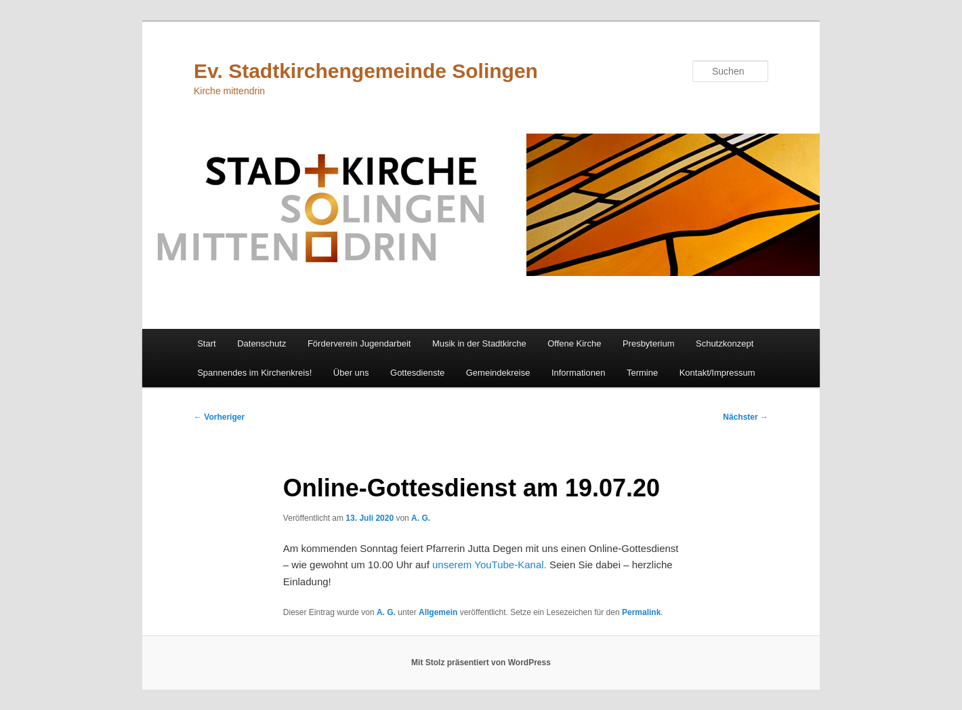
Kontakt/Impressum (717, 373)
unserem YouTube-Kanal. (489, 564)
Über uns (351, 373)
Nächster (745, 417)
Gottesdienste (417, 373)
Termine (642, 373)
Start (206, 343)
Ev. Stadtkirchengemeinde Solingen (366, 71)
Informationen (578, 373)
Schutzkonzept (724, 343)
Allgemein (438, 612)
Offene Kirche (574, 343)
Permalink (641, 612)
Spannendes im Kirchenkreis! (254, 373)
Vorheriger (219, 417)
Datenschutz (261, 343)
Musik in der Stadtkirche (479, 343)
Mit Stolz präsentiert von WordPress (481, 662)
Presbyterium (649, 343)
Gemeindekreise (498, 373)
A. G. (420, 518)
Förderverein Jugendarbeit (359, 343)
